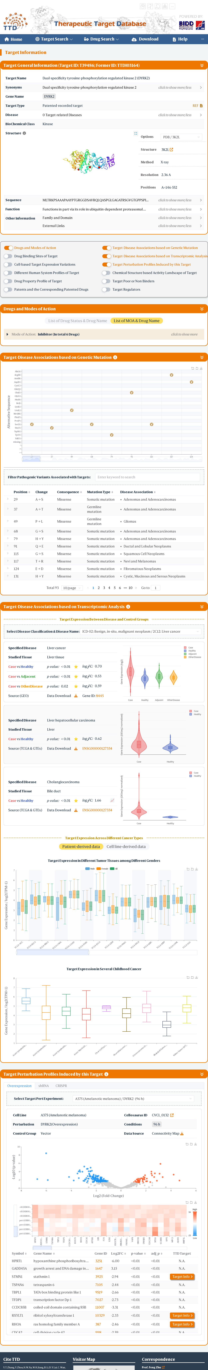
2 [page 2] (99, 588)
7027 (99, 1300)
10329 (100, 1315)
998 (98, 1332)
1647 (99, 1268)
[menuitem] (13, 39)
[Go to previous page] (88, 587)
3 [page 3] (104, 588)
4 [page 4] (109, 588)
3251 (98, 1261)
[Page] (155, 587)
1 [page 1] (93, 588)
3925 (99, 1276)
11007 (99, 1307)
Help (180, 39)
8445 (100, 696)
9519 (98, 1292)
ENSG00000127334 (97, 748)
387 (98, 1324)
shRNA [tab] (43, 1086)
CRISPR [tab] (61, 1086)
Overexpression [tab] (19, 1086)
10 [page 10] (130, 588)
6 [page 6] (120, 588)
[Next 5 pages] (125, 587)
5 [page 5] (114, 588)
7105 (99, 1285)
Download (145, 39)
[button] (123, 88)
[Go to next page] (136, 587)
